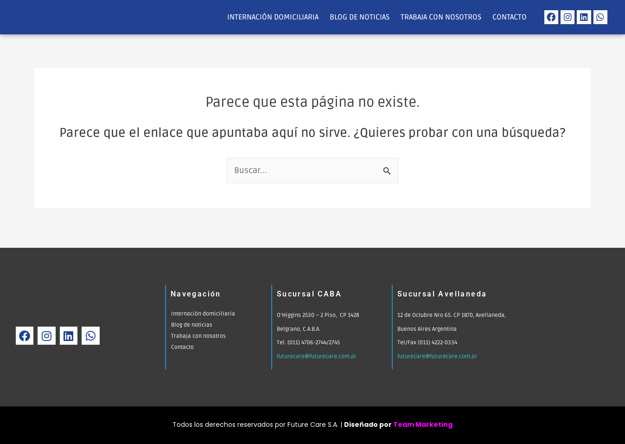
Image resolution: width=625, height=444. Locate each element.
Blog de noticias (359, 17)
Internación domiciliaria (273, 17)
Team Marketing (423, 424)
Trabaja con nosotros (441, 17)
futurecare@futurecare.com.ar (317, 356)
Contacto (509, 17)
